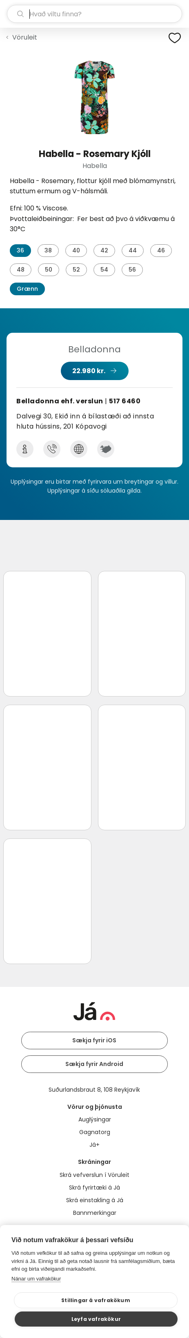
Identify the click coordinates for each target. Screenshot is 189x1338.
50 (48, 269)
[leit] (94, 13)
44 (133, 250)
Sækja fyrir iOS (94, 1040)
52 (76, 269)
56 (132, 269)
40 (76, 250)
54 (104, 269)
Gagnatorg (94, 1132)
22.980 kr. (88, 371)
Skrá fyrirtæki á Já (94, 1187)
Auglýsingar (94, 1119)
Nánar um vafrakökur (36, 1279)
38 (48, 250)
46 (161, 250)
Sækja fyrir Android (94, 1064)
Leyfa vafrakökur (96, 1319)
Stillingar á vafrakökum (95, 1300)
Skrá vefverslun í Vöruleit (94, 1175)
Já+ (94, 1145)
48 (20, 269)
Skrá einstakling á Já (94, 1200)
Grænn (27, 289)
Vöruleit (24, 37)
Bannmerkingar (94, 1213)
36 (20, 250)
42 (104, 250)
